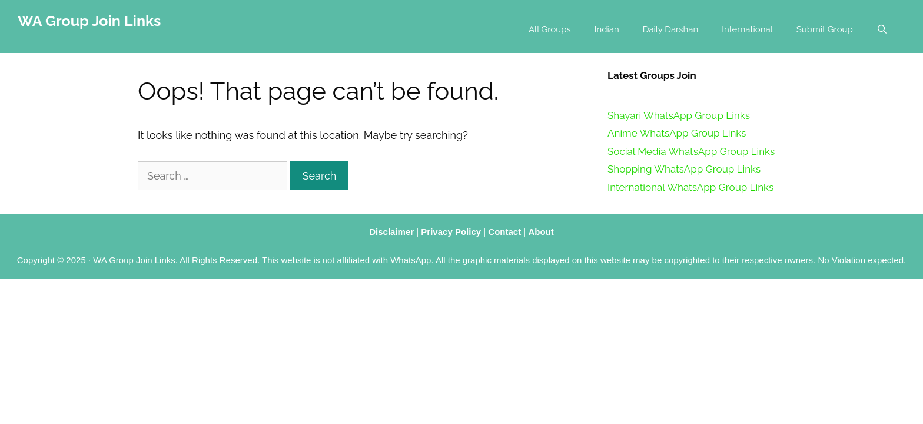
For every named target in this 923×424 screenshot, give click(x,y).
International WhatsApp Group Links (690, 187)
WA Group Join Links (89, 20)
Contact (504, 232)
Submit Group (824, 29)
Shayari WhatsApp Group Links (678, 115)
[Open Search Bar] (882, 29)
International (747, 29)
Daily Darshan (671, 29)
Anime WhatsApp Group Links (676, 133)
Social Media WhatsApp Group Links (691, 151)
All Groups (550, 29)
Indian (607, 29)
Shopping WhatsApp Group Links (684, 169)
